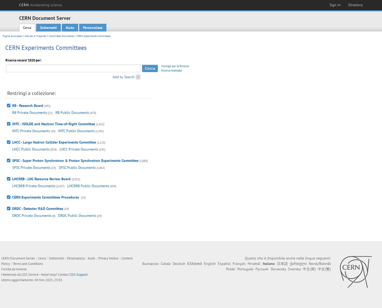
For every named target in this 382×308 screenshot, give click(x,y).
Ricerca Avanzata (171, 70)
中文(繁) (324, 269)
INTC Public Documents (76, 131)
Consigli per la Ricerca (175, 66)
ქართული (298, 263)
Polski (230, 269)
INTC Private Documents (31, 131)
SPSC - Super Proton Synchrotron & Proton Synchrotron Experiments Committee (75, 160)
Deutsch (179, 263)
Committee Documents (61, 36)
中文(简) (309, 269)
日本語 (282, 263)
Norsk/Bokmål (320, 263)
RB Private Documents (29, 112)
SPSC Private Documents (31, 167)
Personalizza (92, 27)
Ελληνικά (194, 263)
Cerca (27, 27)
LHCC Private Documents (79, 149)
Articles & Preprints (35, 36)
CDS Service (30, 274)
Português (245, 269)
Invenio (21, 269)
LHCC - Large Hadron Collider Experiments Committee (54, 142)
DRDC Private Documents (32, 215)
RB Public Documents (72, 112)
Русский (261, 269)
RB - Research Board (27, 105)
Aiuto (70, 27)
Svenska (294, 269)
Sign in (335, 5)
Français (239, 263)
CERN (40, 5)
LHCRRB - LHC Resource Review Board (41, 179)
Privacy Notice (108, 258)
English (210, 263)
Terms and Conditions (28, 264)
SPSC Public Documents (77, 167)
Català (166, 263)
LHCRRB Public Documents (88, 186)
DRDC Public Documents (77, 215)
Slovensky (278, 269)
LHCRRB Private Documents (33, 186)
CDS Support (78, 274)
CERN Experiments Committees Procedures (46, 197)
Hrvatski (254, 263)
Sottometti (48, 27)
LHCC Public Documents (31, 149)
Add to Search (124, 77)
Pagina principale (12, 36)
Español (224, 263)
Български (150, 263)
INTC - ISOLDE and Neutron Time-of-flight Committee (53, 124)
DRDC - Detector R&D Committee (37, 208)
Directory (355, 5)
